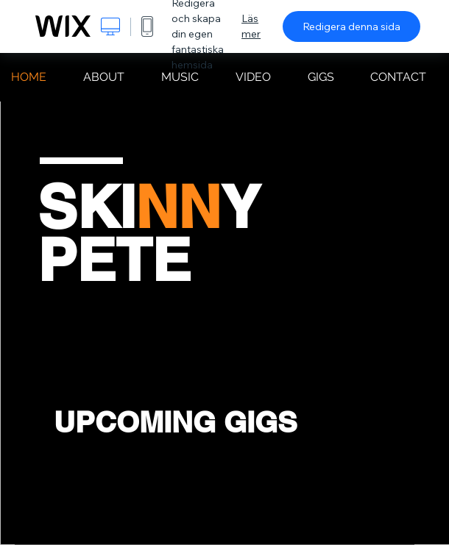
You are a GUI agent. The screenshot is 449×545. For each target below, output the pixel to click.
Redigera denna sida (351, 26)
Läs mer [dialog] (251, 26)
